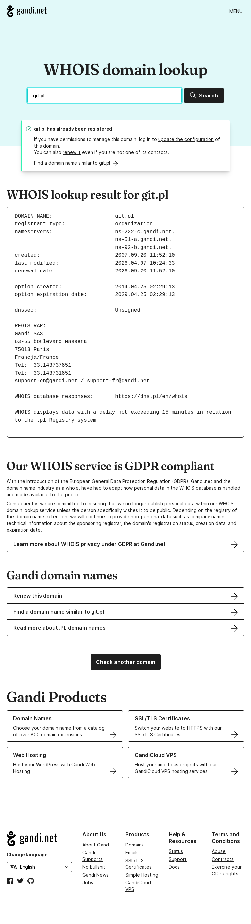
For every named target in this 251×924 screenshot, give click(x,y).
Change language (27, 854)
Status (176, 851)
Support (178, 859)
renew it (72, 152)
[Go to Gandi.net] (27, 11)
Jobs (87, 882)
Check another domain (125, 662)
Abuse (219, 851)
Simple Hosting (142, 875)
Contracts (223, 859)
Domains (135, 844)
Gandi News (95, 875)
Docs (174, 867)
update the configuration (186, 139)
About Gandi (96, 844)
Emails (132, 852)
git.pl (40, 128)
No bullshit (93, 867)
